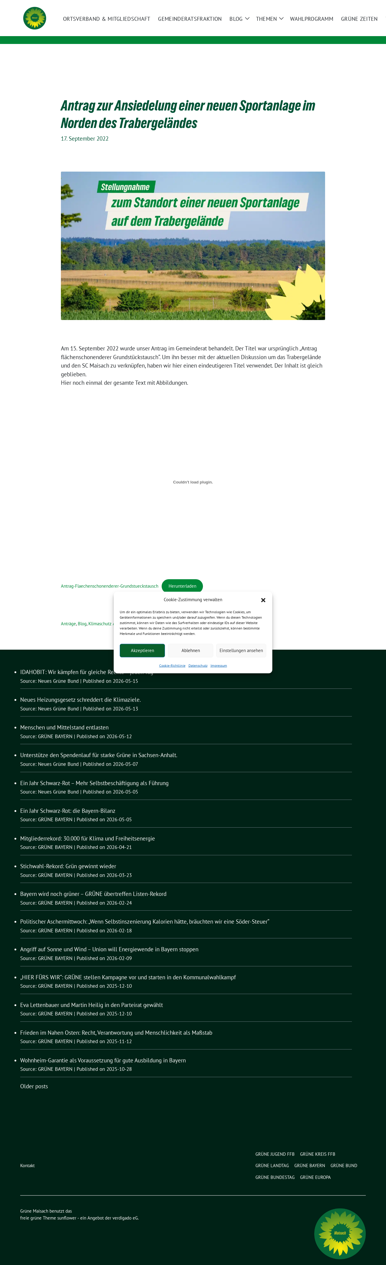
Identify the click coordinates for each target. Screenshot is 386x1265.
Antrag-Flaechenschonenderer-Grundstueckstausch (109, 577)
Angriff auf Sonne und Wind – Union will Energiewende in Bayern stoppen (109, 939)
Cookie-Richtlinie (172, 665)
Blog (82, 614)
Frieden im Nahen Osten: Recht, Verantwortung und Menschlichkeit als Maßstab (116, 1023)
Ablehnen (191, 650)
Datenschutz (197, 665)
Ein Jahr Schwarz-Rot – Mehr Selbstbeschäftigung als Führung (94, 773)
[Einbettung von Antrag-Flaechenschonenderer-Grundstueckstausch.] (193, 473)
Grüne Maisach (94, 23)
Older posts (34, 1076)
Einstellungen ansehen (241, 650)
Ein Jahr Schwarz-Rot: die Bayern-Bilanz (67, 801)
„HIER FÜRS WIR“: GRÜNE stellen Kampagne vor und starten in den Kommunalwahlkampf (128, 967)
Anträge (68, 614)
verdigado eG (125, 1208)
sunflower (66, 1208)
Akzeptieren (142, 650)
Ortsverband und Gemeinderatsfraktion (127, 31)
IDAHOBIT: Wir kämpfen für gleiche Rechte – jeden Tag (86, 662)
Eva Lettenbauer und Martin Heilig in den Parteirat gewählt (91, 995)
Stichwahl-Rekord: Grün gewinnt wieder (68, 856)
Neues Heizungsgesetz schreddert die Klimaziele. (80, 690)
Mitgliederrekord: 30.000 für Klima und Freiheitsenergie (87, 829)
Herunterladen (182, 577)
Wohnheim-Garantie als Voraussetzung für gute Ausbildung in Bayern (103, 1051)
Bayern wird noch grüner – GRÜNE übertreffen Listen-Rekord (93, 884)
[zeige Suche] (355, 5)
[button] (263, 600)
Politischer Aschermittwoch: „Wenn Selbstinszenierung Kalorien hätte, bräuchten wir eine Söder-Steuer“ (144, 912)
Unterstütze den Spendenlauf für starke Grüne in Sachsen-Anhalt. (98, 745)
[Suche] (346, 5)
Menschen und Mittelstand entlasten (64, 718)
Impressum (218, 665)
